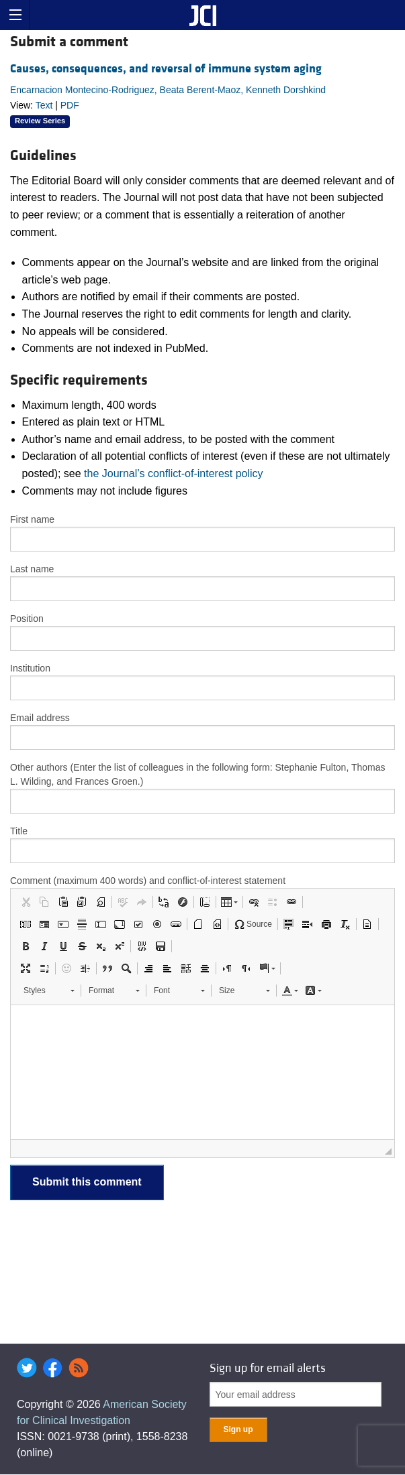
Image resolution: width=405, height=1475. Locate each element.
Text (44, 105)
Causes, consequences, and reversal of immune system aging (166, 68)
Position (27, 618)
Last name (32, 569)
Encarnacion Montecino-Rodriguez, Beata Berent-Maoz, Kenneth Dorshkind (168, 89)
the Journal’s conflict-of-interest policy (173, 473)
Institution (30, 668)
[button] (25, 902)
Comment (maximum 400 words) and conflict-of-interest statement (147, 880)
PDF (69, 105)
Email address (40, 717)
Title (19, 831)
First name (32, 519)
